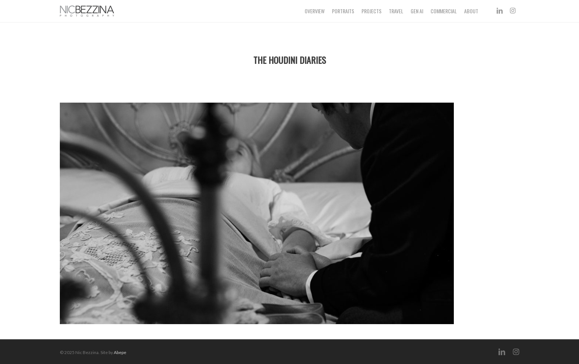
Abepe (120, 352)
